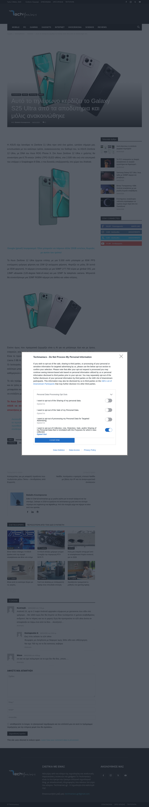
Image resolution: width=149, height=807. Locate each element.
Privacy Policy (90, 450)
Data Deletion (59, 450)
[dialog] (74, 403)
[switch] (108, 400)
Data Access (74, 450)
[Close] (122, 357)
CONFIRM (55, 440)
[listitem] (74, 394)
